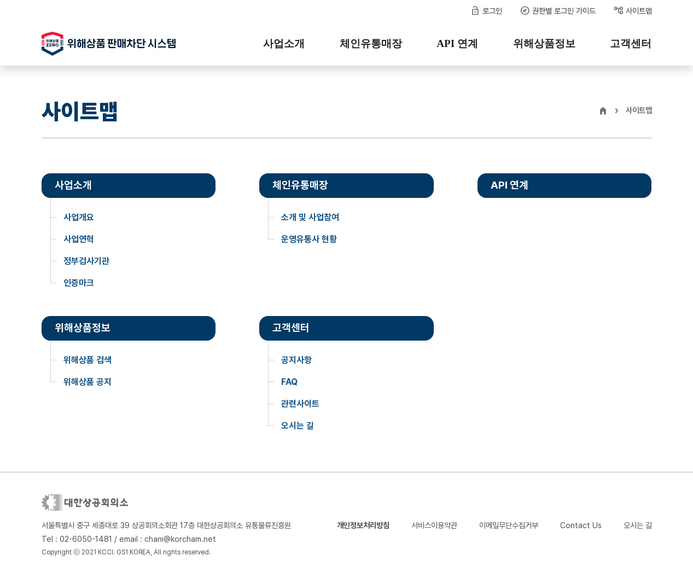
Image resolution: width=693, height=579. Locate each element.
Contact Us (581, 525)
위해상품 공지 (87, 382)
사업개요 (78, 217)
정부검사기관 (86, 261)
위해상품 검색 (87, 360)
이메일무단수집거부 (508, 525)
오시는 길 (297, 425)
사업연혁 (78, 239)
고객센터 (630, 43)
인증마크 (78, 283)
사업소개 (284, 43)
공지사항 (296, 360)
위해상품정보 (544, 43)
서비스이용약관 (434, 525)
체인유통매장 (371, 43)
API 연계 (457, 43)
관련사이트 (300, 404)
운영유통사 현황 (309, 239)
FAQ (289, 382)
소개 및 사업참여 (310, 217)
